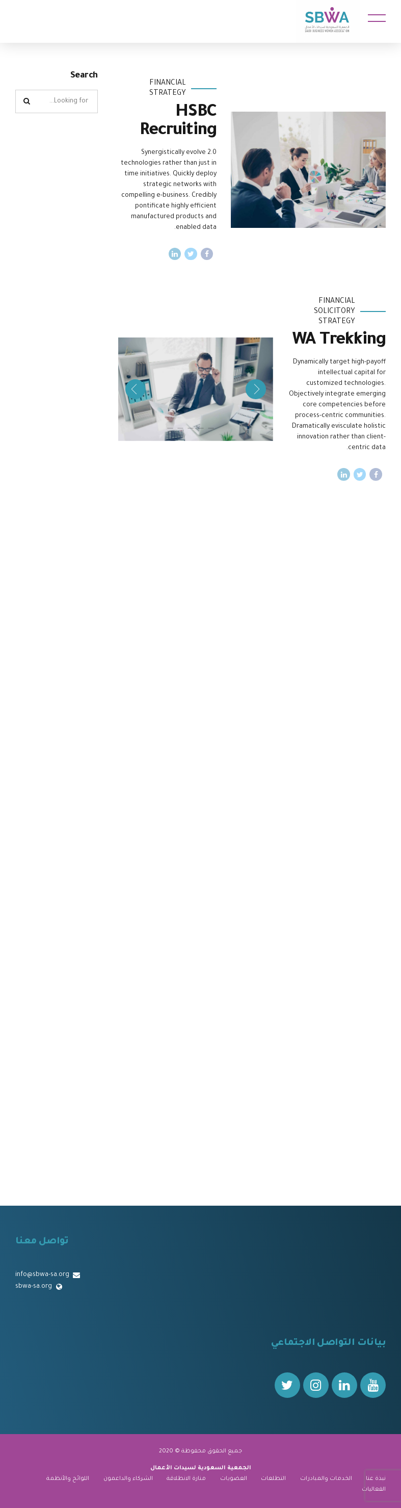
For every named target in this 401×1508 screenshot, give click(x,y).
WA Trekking (339, 341)
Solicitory (334, 312)
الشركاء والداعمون (128, 1479)
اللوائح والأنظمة (67, 1479)
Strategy (167, 94)
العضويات (233, 1479)
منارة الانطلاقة (186, 1479)
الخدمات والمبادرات (326, 1479)
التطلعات (273, 1479)
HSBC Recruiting (178, 122)
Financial (167, 84)
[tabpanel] (195, 389)
